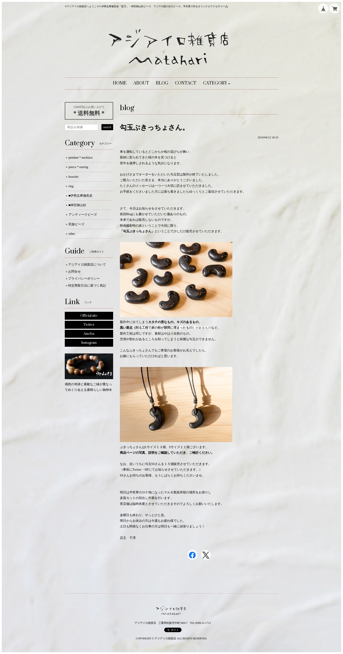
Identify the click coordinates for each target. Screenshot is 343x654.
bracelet (73, 176)
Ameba (88, 334)
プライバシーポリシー (84, 278)
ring (71, 186)
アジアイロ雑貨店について (87, 264)
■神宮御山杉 (77, 205)
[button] (217, 83)
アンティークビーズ (83, 214)
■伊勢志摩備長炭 (80, 195)
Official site (89, 316)
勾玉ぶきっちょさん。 (154, 127)
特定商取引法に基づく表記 (87, 285)
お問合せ (74, 271)
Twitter (88, 325)
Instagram (89, 343)
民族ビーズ (76, 224)
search (107, 127)
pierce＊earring (78, 167)
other (72, 233)
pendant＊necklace (81, 157)
